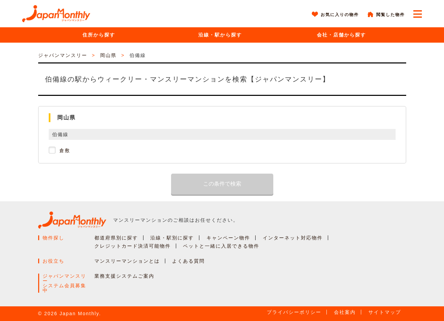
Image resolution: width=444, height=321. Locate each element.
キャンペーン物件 (228, 237)
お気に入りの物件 (340, 14)
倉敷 (64, 150)
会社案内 (345, 312)
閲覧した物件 (390, 14)
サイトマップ (384, 312)
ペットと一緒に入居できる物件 (221, 246)
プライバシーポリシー (294, 312)
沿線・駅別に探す (172, 237)
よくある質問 (188, 261)
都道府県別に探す (116, 237)
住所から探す (98, 35)
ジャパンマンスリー (62, 55)
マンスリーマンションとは (127, 261)
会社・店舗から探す (341, 35)
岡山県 (108, 55)
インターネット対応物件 (293, 237)
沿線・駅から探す (220, 35)
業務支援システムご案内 (124, 276)
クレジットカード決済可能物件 (132, 246)
